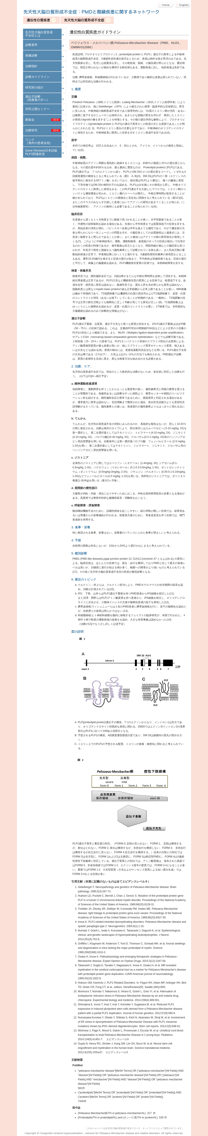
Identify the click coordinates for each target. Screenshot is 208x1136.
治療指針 (31, 66)
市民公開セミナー (37, 109)
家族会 (29, 119)
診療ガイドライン (37, 76)
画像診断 (31, 55)
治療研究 (31, 130)
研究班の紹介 (34, 87)
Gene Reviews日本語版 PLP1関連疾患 (41, 152)
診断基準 (31, 45)
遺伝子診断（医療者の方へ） (37, 98)
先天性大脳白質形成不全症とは (39, 33)
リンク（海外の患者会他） (39, 141)
